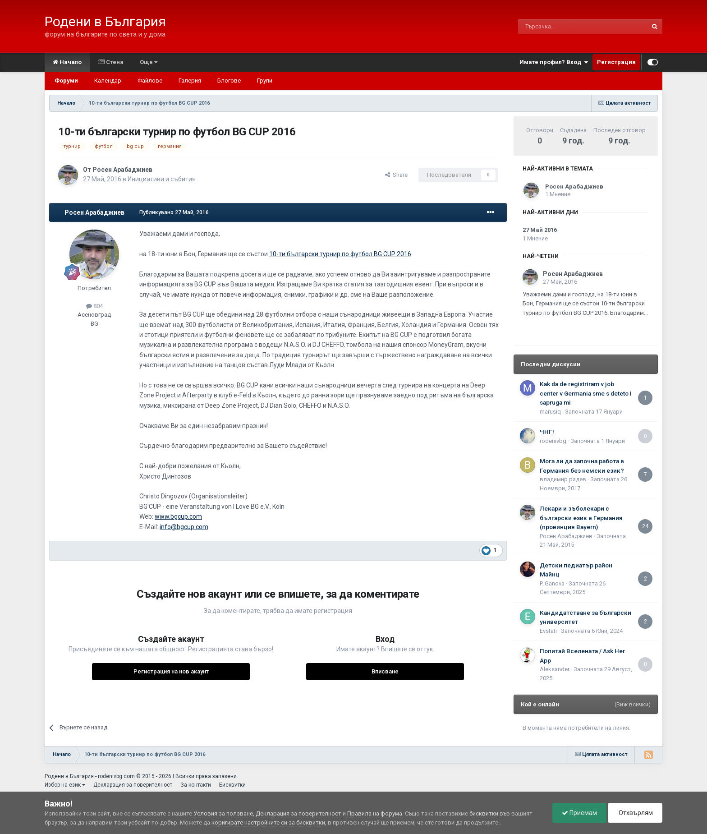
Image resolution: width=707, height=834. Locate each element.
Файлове (150, 80)
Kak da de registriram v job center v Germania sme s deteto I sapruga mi (586, 393)
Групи (264, 80)
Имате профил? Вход (553, 62)
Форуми (66, 80)
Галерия (190, 80)
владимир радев (563, 479)
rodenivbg (553, 441)
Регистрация (616, 62)
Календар (107, 80)
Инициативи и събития (162, 179)
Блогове (229, 80)
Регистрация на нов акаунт (171, 671)
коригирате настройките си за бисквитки (268, 822)
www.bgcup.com (178, 516)
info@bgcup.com (184, 526)
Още (148, 62)
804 (94, 306)
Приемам (579, 812)
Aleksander (554, 669)
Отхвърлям (635, 812)
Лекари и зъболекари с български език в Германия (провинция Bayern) (581, 517)
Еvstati (548, 630)
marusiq (550, 411)
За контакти (195, 785)
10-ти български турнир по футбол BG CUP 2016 (340, 254)
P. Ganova (552, 583)
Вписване (385, 671)
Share (396, 174)
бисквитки (483, 813)
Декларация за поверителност (132, 785)
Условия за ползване (223, 813)
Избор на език (65, 785)
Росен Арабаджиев (122, 169)
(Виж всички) (633, 704)
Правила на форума (374, 813)
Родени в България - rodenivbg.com (90, 776)
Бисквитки (232, 785)
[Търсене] (561, 26)
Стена (111, 62)
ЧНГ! (547, 431)
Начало (67, 62)
